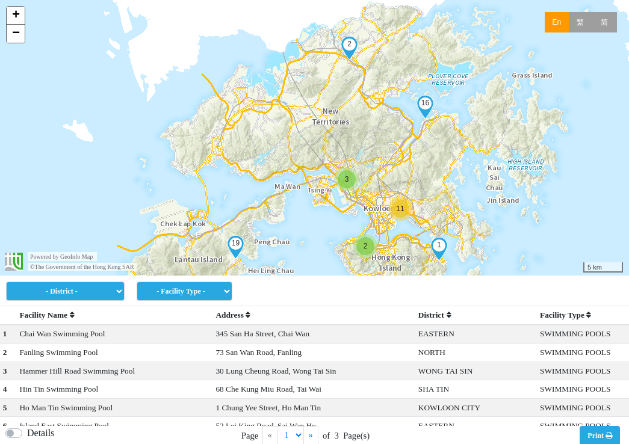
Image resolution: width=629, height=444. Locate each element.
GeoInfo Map (76, 256)
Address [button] (232, 314)
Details (40, 433)
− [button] (16, 34)
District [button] (434, 314)
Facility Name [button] (46, 314)
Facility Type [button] (565, 314)
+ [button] (16, 16)
